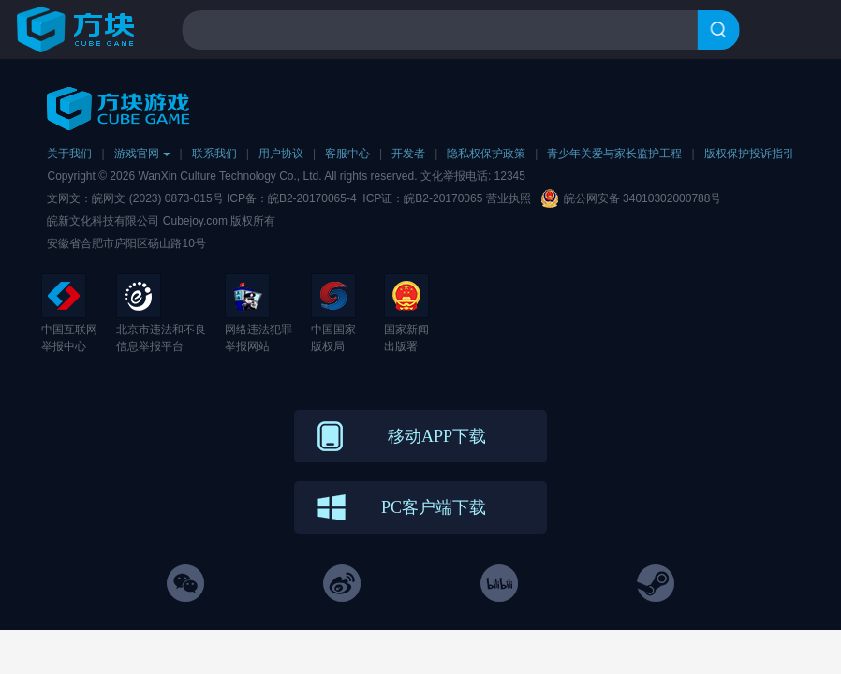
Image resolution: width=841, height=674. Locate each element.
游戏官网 (142, 153)
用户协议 (280, 153)
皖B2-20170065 (444, 198)
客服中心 (347, 153)
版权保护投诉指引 (749, 153)
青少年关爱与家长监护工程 (614, 153)
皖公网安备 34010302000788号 (643, 198)
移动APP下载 (437, 436)
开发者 (408, 153)
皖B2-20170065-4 (312, 198)
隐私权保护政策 (486, 153)
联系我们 (214, 153)
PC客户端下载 (433, 507)
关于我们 (69, 153)
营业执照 (508, 198)
